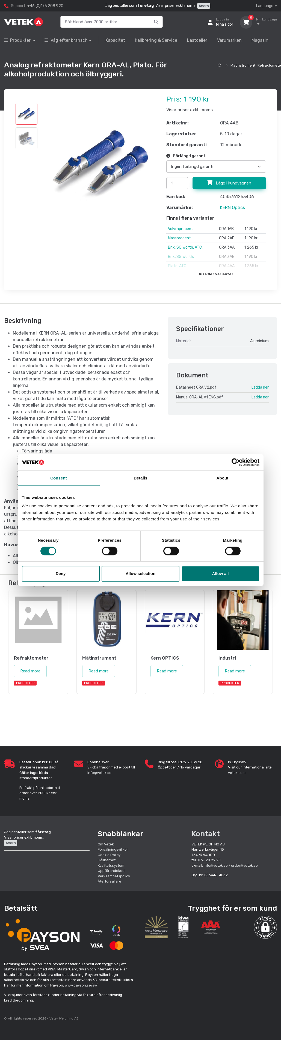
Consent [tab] (58, 478)
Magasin (260, 40)
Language (264, 6)
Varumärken (229, 40)
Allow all (220, 573)
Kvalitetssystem (111, 865)
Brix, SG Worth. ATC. (185, 247)
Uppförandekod (111, 871)
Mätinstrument (242, 65)
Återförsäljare (109, 881)
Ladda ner (260, 387)
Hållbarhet (107, 860)
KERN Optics (232, 207)
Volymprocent (180, 229)
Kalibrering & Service (156, 40)
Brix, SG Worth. (181, 256)
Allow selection (140, 573)
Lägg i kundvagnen (229, 182)
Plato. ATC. (177, 266)
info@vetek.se (99, 773)
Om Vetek (106, 844)
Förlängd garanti (186, 156)
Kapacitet (115, 40)
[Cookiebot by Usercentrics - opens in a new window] (235, 462)
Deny (61, 573)
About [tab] (223, 478)
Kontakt (205, 833)
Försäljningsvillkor (113, 849)
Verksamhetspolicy (114, 876)
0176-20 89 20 (209, 860)
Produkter (18, 40)
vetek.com (236, 773)
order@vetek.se (244, 865)
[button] (265, 927)
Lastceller (197, 40)
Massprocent (179, 238)
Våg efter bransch (66, 40)
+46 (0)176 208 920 (45, 6)
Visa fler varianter (216, 274)
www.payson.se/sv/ (81, 985)
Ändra (204, 6)
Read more (30, 671)
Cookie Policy (109, 855)
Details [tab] (140, 478)
